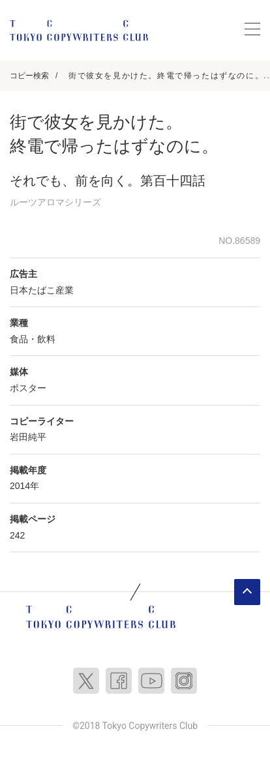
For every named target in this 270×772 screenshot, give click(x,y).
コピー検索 (29, 75)
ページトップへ (247, 592)
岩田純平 (28, 437)
